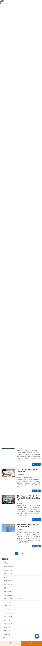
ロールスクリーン (8, 613)
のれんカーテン (8, 623)
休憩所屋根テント (8, 591)
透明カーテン (7, 631)
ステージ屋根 (7, 602)
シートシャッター (8, 609)
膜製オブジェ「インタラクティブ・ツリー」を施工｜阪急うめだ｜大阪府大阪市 (28, 498)
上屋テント (6, 577)
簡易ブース (7, 620)
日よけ (4, 638)
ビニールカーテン (8, 616)
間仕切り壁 (7, 627)
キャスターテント (8, 573)
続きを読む (36, 464)
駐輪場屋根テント (8, 581)
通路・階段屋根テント (10, 595)
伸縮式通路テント (8, 570)
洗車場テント (7, 634)
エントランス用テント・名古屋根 (13, 598)
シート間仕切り (7, 606)
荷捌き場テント (8, 584)
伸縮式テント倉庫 (8, 566)
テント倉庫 (6, 563)
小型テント (7, 588)
